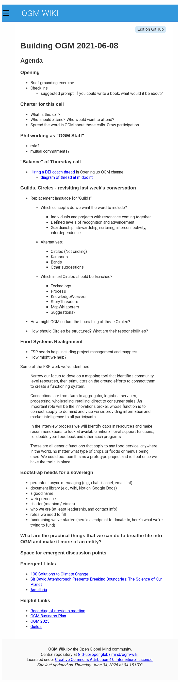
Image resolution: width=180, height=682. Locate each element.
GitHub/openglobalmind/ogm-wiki (108, 654)
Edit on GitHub (150, 29)
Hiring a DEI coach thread (52, 172)
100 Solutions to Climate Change (59, 574)
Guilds (36, 626)
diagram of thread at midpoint (67, 177)
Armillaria (38, 589)
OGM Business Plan (48, 616)
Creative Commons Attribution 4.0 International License (104, 659)
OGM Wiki (40, 13)
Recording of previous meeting (57, 610)
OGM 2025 (40, 621)
